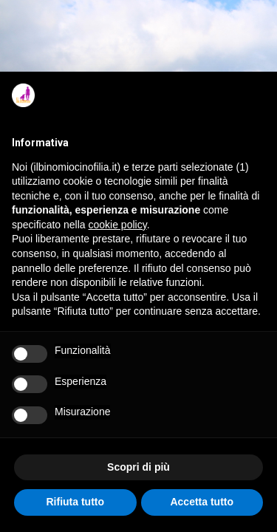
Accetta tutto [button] (201, 502)
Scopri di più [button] (138, 467)
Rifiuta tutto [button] (75, 502)
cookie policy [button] (118, 225)
